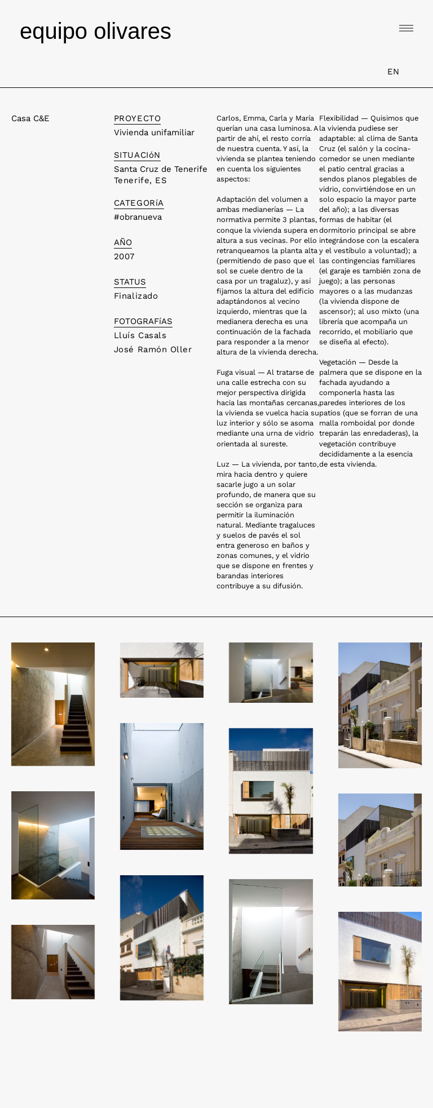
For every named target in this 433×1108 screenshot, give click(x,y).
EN (393, 72)
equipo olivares (95, 31)
